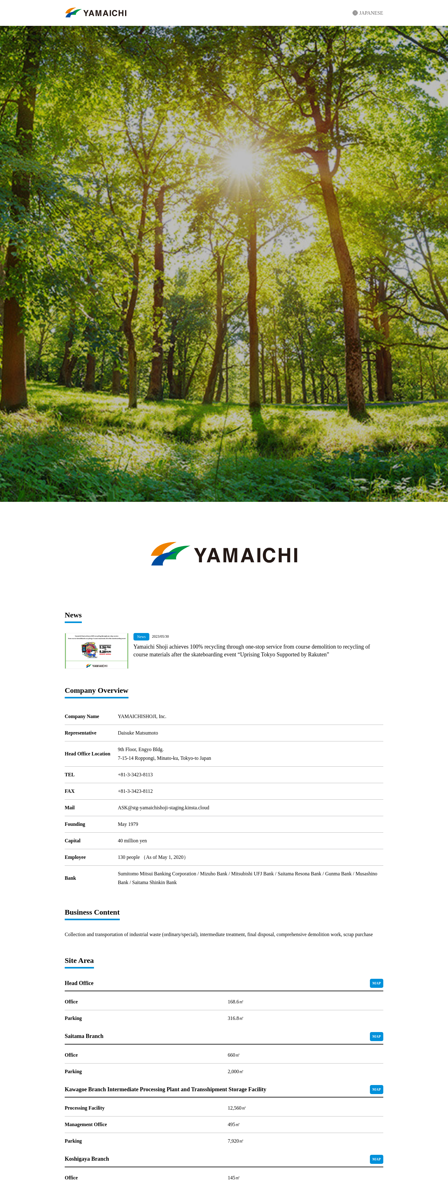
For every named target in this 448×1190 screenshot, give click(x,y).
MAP (376, 983)
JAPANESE (371, 13)
